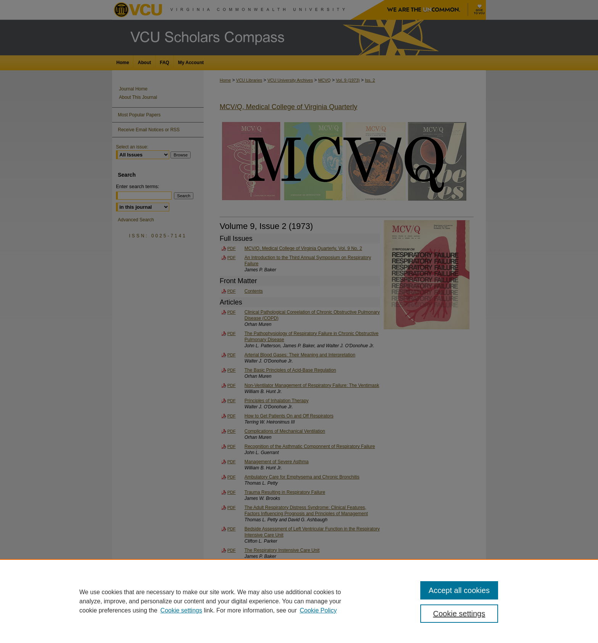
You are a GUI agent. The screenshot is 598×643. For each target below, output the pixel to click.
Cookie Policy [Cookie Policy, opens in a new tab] (318, 610)
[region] (299, 601)
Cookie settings (181, 610)
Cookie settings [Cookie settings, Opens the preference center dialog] (459, 613)
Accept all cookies (459, 590)
